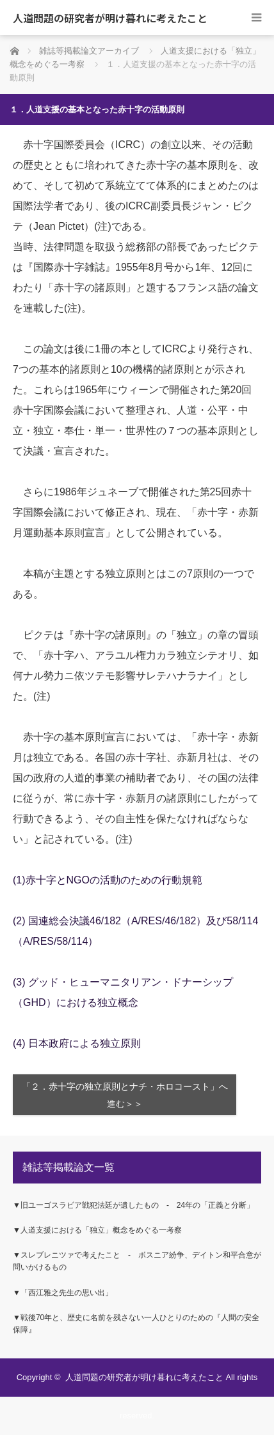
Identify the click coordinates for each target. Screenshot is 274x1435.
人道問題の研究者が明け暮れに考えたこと (110, 18)
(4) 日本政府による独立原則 (77, 1043)
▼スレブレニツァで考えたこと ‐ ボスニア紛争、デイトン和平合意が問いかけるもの (137, 1261)
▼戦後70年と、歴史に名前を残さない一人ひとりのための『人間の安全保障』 (136, 1323)
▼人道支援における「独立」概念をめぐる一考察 (97, 1230)
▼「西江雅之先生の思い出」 (63, 1292)
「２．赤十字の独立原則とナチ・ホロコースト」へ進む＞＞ (125, 1095)
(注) (102, 226)
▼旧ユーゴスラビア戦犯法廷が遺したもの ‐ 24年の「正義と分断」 (133, 1205)
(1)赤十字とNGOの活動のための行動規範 (107, 880)
